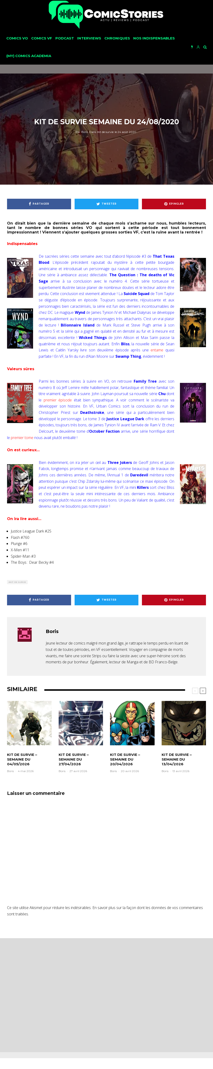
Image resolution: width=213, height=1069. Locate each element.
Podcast (64, 38)
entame (157, 350)
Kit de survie (105, 132)
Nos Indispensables (154, 38)
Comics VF (41, 38)
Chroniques (117, 38)
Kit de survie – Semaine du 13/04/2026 (177, 759)
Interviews (89, 38)
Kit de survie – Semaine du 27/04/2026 (74, 759)
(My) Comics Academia (28, 56)
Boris (82, 132)
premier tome (22, 437)
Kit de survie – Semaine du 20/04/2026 (125, 759)
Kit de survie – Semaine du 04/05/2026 (22, 759)
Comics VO (17, 38)
